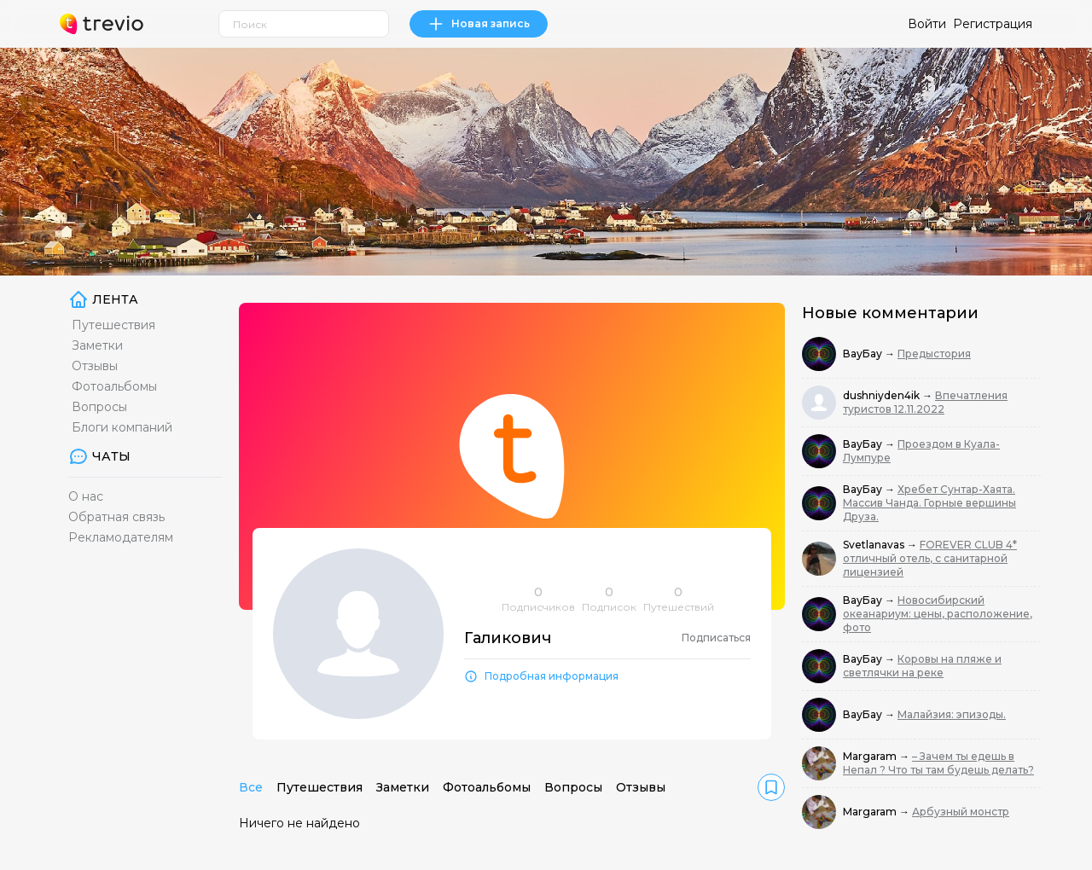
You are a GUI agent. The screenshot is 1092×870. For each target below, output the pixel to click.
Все (251, 787)
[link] (771, 787)
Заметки (97, 345)
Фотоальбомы (114, 386)
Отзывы (95, 366)
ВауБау (864, 353)
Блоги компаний (122, 427)
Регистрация (992, 24)
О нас (85, 496)
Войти (927, 24)
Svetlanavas (875, 544)
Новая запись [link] (478, 23)
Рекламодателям (120, 537)
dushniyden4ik (882, 395)
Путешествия (113, 325)
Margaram (871, 756)
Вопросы (99, 407)
